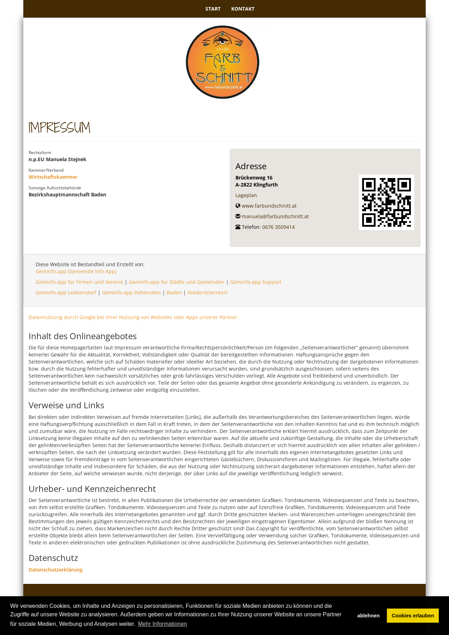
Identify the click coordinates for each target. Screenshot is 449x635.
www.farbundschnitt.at (269, 205)
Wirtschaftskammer (53, 176)
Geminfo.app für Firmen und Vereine (79, 282)
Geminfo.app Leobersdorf (66, 292)
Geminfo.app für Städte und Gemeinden (176, 282)
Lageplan (246, 195)
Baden (174, 292)
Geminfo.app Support (255, 282)
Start (213, 8)
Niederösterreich (207, 292)
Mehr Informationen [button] (162, 624)
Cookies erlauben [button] (413, 615)
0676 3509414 (278, 227)
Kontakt (243, 8)
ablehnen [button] (368, 615)
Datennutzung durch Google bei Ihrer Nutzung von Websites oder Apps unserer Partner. (134, 317)
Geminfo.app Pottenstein (131, 292)
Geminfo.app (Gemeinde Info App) (76, 271)
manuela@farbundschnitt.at (275, 216)
